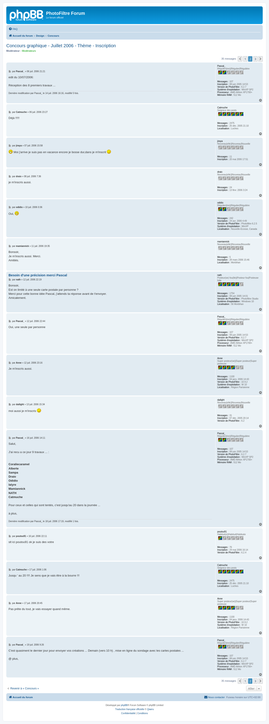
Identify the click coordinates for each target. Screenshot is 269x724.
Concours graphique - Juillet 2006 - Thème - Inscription (61, 45)
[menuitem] (13, 29)
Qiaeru (150, 709)
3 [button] (255, 59)
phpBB (124, 705)
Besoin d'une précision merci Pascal (38, 275)
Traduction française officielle (129, 709)
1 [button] (245, 59)
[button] (240, 59)
